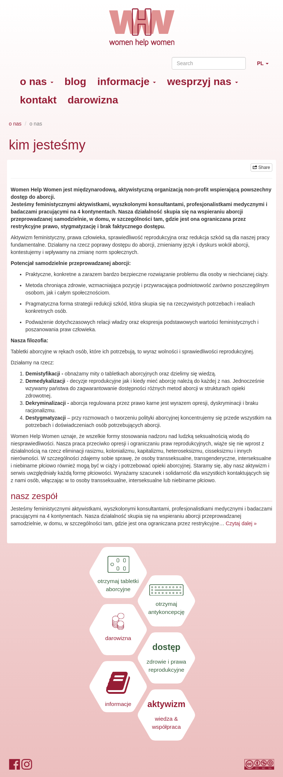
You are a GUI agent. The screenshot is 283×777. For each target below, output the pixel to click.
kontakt (38, 100)
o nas (36, 81)
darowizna (93, 100)
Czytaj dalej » (241, 523)
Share (261, 167)
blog (75, 81)
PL (265, 66)
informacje (126, 81)
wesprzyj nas (202, 81)
